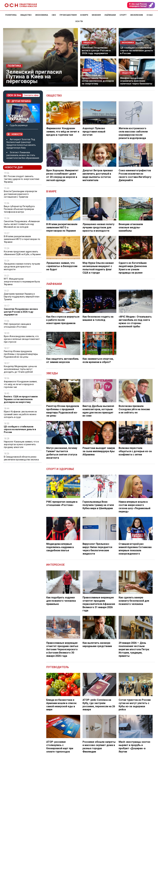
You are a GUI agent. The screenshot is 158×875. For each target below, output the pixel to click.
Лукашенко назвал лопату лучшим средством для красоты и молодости (22, 267)
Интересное (55, 564)
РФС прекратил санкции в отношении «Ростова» (17, 325)
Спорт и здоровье (60, 469)
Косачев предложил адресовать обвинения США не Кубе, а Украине (22, 253)
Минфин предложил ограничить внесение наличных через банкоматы (136, 81)
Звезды (52, 373)
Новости (14, 134)
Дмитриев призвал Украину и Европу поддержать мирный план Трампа (21, 297)
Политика (14, 66)
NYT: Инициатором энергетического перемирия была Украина (22, 282)
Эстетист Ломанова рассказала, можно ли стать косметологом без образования (22, 155)
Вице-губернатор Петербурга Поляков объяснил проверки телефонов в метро (19, 209)
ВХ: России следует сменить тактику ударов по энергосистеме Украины (21, 179)
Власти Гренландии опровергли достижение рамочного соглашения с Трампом (20, 194)
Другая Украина (19, 101)
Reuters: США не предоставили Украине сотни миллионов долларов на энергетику (98, 79)
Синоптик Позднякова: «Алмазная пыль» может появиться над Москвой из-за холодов (22, 224)
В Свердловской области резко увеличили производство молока (21, 458)
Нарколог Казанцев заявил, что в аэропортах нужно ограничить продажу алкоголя (21, 444)
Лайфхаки (54, 283)
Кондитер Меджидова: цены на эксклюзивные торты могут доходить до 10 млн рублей (20, 369)
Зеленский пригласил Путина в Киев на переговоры (34, 77)
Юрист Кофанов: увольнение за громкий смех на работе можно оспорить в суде (20, 414)
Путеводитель (57, 667)
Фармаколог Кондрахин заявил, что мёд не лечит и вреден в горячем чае (20, 384)
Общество (54, 95)
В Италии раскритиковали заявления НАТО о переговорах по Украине (22, 239)
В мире (51, 191)
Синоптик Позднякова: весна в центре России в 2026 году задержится (96, 50)
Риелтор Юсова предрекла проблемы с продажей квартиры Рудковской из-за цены (21, 354)
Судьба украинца (18, 125)
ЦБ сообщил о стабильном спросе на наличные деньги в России (136, 50)
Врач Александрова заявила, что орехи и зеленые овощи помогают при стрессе (22, 339)
